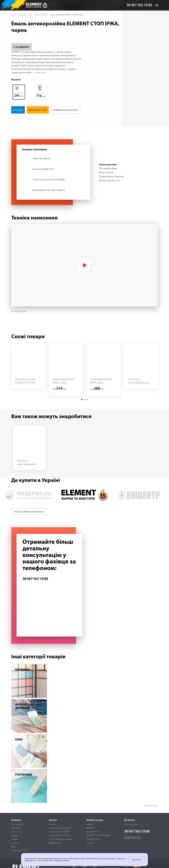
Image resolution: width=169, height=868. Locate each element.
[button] (82, 399)
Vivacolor (53, 824)
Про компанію (17, 824)
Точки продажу (130, 824)
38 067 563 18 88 (139, 5)
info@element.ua (132, 837)
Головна (13, 15)
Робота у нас (16, 832)
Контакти (15, 843)
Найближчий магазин (66, 109)
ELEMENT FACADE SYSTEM (98, 835)
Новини (14, 839)
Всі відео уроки (18, 311)
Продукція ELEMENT (41, 15)
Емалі (30, 15)
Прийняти (137, 859)
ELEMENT (90, 824)
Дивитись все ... (55, 843)
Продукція (22, 15)
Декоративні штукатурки (59, 835)
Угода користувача (19, 850)
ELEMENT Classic (93, 839)
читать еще (40, 72)
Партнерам (16, 828)
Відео (13, 847)
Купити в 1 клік (38, 109)
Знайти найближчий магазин (29, 511)
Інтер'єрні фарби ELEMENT (60, 828)
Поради (14, 835)
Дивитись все (151, 806)
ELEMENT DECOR (93, 832)
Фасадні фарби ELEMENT (59, 832)
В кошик (18, 109)
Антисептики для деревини (60, 839)
